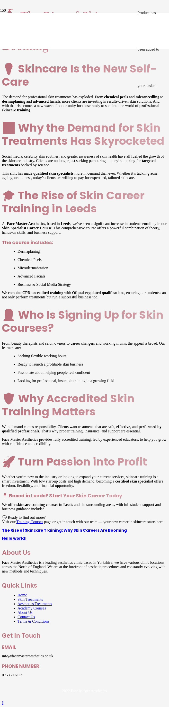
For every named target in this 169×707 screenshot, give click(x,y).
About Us (25, 612)
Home (22, 595)
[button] (2, 703)
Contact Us (26, 617)
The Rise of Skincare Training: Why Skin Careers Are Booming (64, 530)
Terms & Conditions (33, 621)
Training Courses (29, 522)
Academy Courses (32, 608)
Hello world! (14, 538)
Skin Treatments (30, 599)
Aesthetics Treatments (35, 604)
